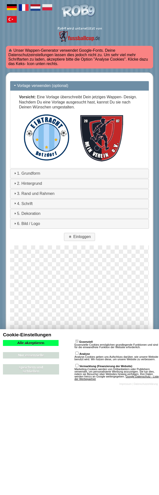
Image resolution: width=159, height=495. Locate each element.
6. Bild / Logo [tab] (26, 224)
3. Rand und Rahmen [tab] (33, 193)
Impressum (125, 384)
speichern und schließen (31, 369)
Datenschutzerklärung (146, 384)
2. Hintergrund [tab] (27, 183)
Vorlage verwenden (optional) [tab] (40, 86)
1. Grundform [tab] (26, 173)
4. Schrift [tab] (22, 203)
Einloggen (79, 237)
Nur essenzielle (31, 355)
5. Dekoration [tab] (26, 213)
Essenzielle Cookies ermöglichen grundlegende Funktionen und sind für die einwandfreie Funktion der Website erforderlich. (116, 343)
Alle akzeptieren (30, 343)
